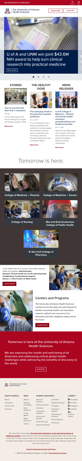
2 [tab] (39, 77)
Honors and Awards (40, 417)
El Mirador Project (58, 403)
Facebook (74, 400)
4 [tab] (49, 77)
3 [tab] (44, 77)
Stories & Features (39, 401)
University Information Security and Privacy (41, 449)
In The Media (26, 414)
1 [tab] (34, 77)
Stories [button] (16, 85)
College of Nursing (22, 222)
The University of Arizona (57, 453)
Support (70, 11)
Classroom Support (55, 410)
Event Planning (42, 422)
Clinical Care (9, 406)
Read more (12, 70)
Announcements (42, 405)
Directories (55, 423)
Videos (26, 424)
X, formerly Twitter (71, 414)
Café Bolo (55, 400)
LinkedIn (73, 409)
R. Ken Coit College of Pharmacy (41, 253)
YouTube (73, 403)
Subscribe (55, 11)
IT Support (55, 406)
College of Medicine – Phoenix (22, 195)
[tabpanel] (41, 45)
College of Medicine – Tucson (60, 195)
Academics (9, 403)
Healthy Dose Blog (27, 404)
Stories (26, 400)
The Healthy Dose (41, 86)
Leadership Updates (40, 412)
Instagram (74, 406)
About (7, 400)
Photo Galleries (57, 420)
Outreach (8, 409)
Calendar (39, 408)
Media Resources (27, 419)
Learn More (9, 284)
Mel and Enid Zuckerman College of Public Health (60, 223)
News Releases (66, 86)
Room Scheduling (42, 425)
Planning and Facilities (56, 415)
